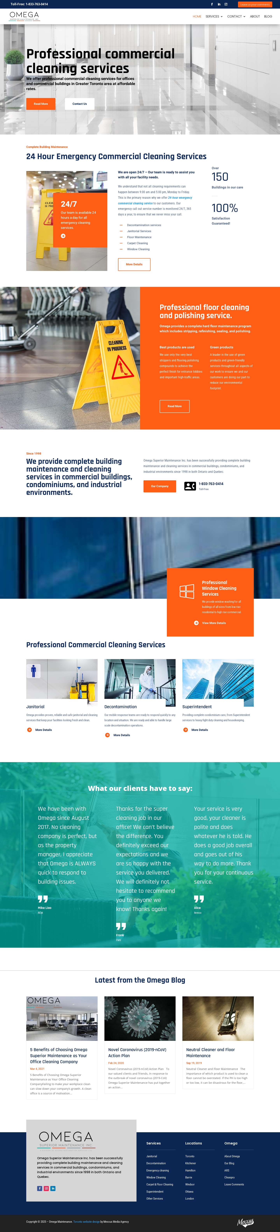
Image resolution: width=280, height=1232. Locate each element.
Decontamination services (144, 225)
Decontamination (156, 1163)
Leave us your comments (255, 4)
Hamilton (190, 1170)
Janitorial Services (139, 231)
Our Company (160, 486)
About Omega (232, 1156)
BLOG (268, 17)
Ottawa (189, 1191)
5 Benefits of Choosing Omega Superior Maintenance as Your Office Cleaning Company (58, 1056)
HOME (197, 17)
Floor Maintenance (139, 237)
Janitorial (151, 1156)
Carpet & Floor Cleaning (159, 1184)
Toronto (189, 1156)
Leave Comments (234, 1184)
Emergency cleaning (157, 1170)
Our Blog (229, 1163)
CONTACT (234, 17)
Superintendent (154, 1191)
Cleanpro (229, 1177)
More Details (134, 264)
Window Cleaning (138, 249)
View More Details (214, 623)
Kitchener (190, 1163)
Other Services (154, 1198)
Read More (41, 104)
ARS (226, 1170)
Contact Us (80, 104)
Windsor (190, 1184)
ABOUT (255, 17)
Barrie (188, 1177)
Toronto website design (86, 1221)
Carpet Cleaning (137, 243)
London (189, 1198)
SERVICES (212, 17)
